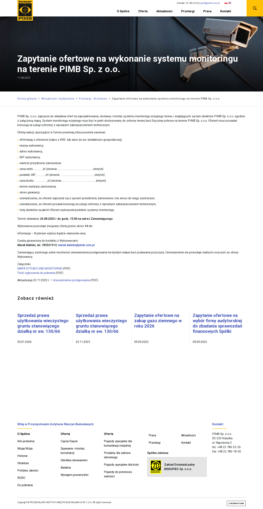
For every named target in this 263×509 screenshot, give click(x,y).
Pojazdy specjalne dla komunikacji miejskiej (118, 443)
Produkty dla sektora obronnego (117, 455)
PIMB (25, 10)
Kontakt (225, 11)
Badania (66, 467)
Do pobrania (25, 485)
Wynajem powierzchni (74, 475)
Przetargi (188, 11)
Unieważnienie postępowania (71, 280)
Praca (207, 11)
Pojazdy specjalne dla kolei (121, 464)
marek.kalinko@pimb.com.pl (76, 245)
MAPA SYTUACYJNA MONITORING (39, 268)
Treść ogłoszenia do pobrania (36, 273)
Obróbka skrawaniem (74, 460)
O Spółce (123, 11)
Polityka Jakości (27, 470)
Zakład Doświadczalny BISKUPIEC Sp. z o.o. (172, 467)
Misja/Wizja (25, 448)
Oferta (143, 11)
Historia (22, 456)
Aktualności (164, 11)
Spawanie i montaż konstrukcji (73, 451)
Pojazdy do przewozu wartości (118, 474)
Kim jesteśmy (26, 441)
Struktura (23, 463)
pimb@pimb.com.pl (210, 3)
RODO (21, 478)
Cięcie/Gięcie (69, 441)
